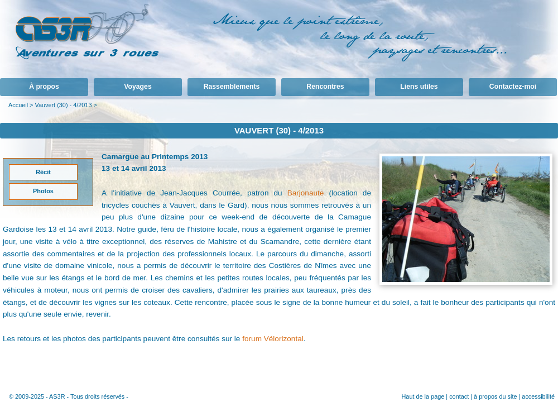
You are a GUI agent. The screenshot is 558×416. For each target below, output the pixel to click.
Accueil (18, 105)
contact (459, 396)
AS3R (57, 396)
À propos (44, 86)
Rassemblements (232, 86)
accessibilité (538, 396)
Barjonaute (305, 193)
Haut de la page (422, 396)
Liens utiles (418, 86)
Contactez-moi (512, 86)
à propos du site (495, 396)
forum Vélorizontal (273, 338)
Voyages (137, 86)
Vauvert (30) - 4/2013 (63, 105)
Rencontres (325, 86)
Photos (43, 191)
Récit (43, 172)
